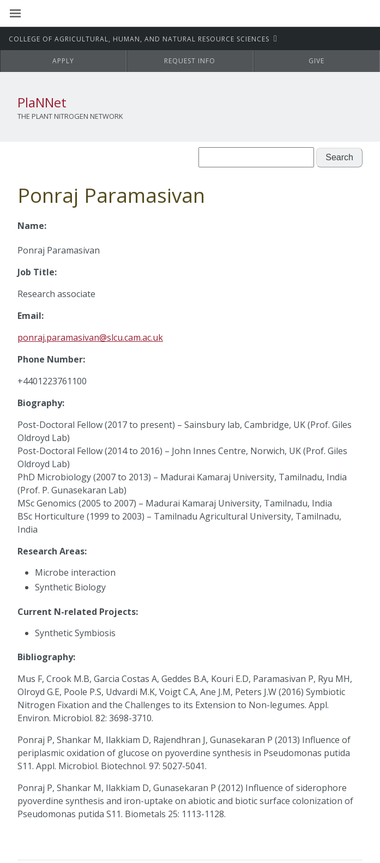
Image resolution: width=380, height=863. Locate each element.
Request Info (189, 60)
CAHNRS (140, 39)
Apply (63, 60)
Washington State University (190, 13)
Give (316, 60)
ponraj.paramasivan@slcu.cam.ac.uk (90, 337)
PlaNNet (42, 102)
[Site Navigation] (27, 13)
